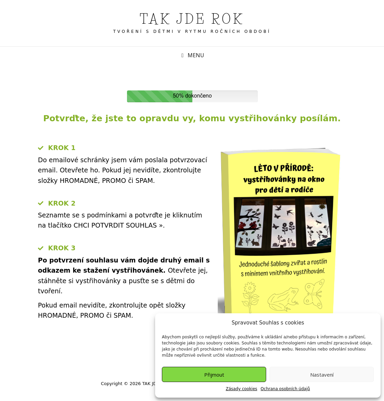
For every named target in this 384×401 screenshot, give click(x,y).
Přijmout (214, 374)
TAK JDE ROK (192, 19)
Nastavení (322, 374)
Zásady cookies (241, 388)
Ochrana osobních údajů (285, 388)
